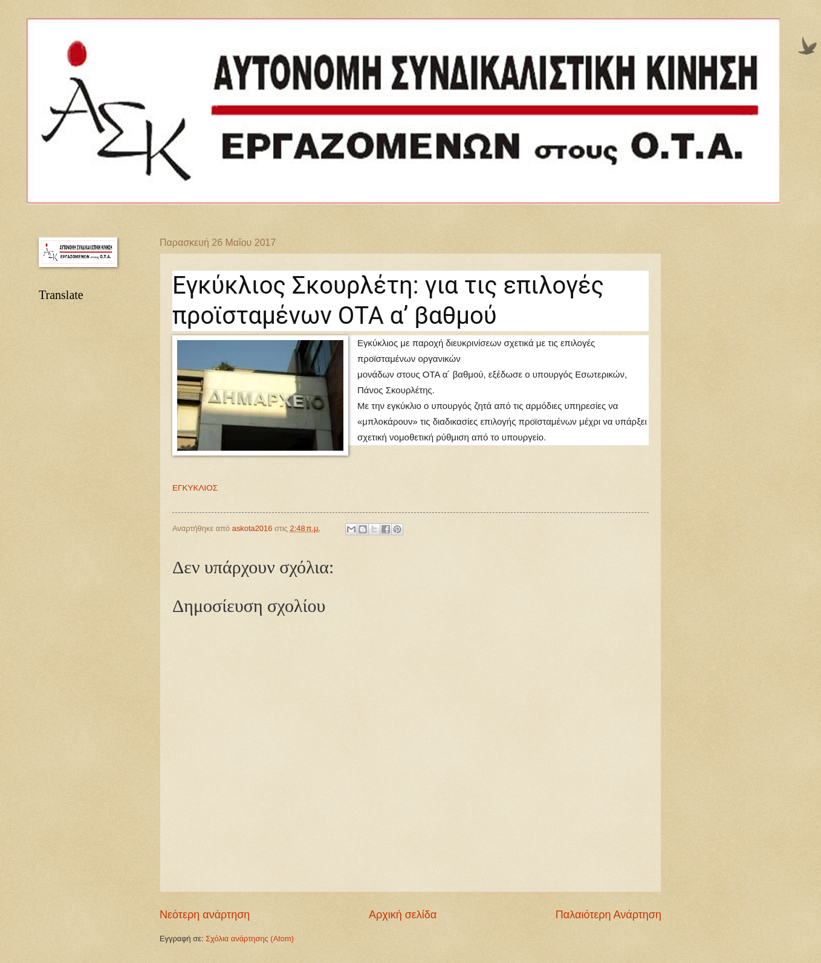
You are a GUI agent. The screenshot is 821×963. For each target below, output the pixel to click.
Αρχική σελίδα (402, 915)
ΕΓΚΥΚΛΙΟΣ (195, 487)
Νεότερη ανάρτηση (205, 915)
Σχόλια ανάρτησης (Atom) (250, 938)
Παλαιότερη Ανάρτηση (608, 915)
